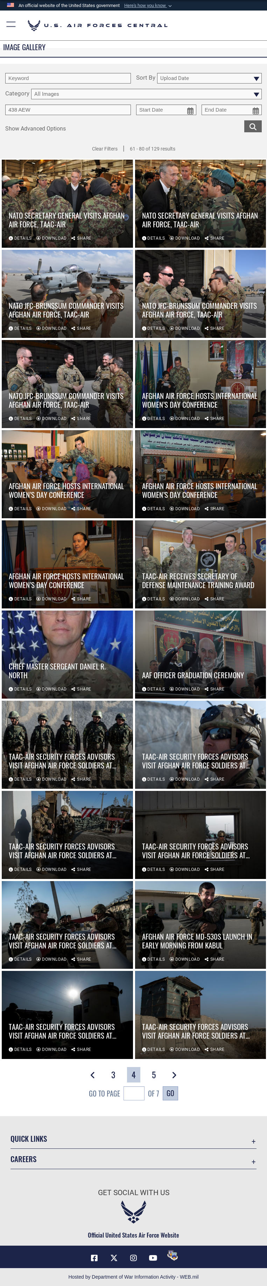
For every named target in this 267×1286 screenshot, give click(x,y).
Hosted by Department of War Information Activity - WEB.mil (133, 1277)
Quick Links (28, 1138)
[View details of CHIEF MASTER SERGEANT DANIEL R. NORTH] (67, 655)
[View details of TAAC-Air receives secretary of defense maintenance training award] (200, 564)
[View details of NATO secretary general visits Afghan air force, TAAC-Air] (67, 204)
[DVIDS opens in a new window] (172, 1255)
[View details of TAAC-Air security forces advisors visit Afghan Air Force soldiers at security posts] (67, 745)
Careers (23, 1158)
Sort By (145, 78)
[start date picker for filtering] (166, 110)
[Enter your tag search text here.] (68, 110)
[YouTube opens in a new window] (153, 1258)
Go (170, 1093)
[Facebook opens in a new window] (94, 1258)
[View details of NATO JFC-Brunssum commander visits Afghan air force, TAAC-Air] (67, 294)
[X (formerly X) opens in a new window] (114, 1258)
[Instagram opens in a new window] (133, 1258)
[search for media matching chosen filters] (253, 126)
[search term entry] (68, 78)
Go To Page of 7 (124, 1094)
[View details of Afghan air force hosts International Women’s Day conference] (200, 384)
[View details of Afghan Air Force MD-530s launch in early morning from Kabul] (200, 925)
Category (17, 94)
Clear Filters (105, 149)
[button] (148, 5)
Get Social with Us (133, 1192)
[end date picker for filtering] (232, 110)
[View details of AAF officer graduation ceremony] (200, 655)
